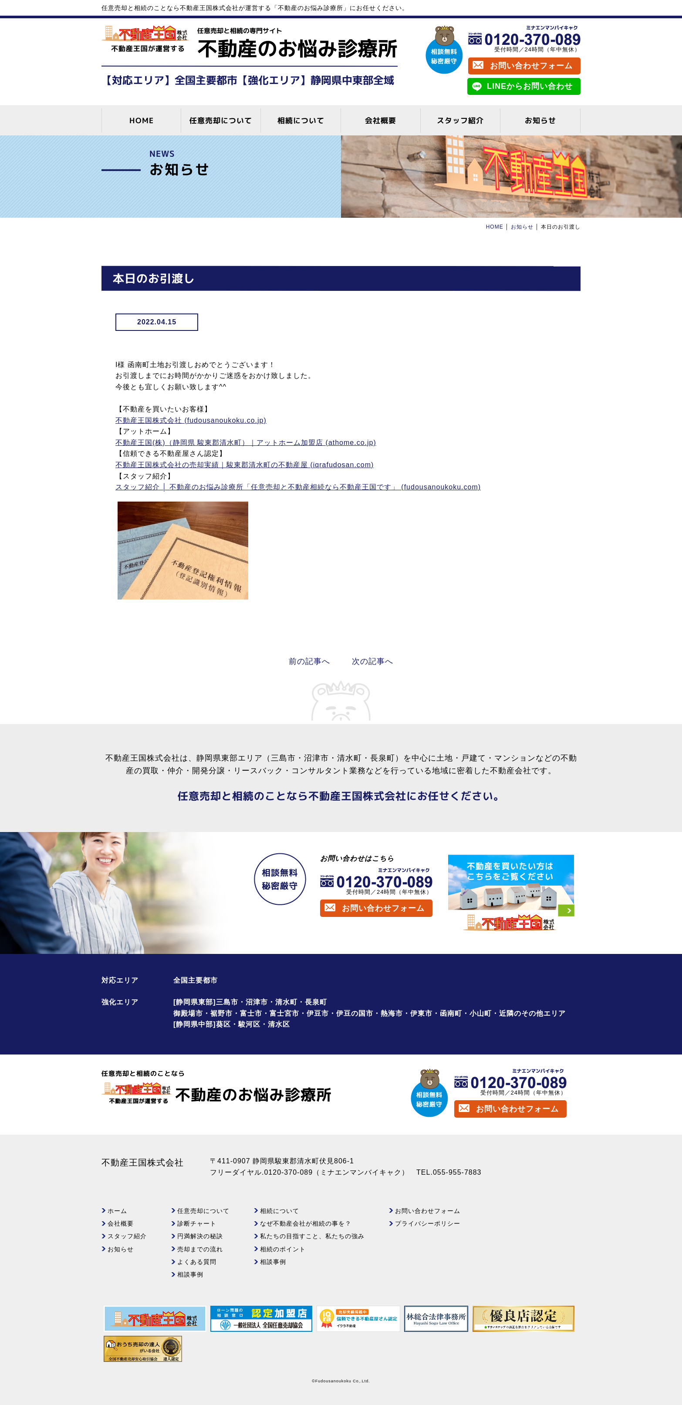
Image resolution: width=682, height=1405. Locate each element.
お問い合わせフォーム (531, 65)
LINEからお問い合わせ (530, 86)
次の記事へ (372, 661)
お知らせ (540, 120)
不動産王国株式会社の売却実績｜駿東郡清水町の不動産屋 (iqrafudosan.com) (244, 464)
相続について (300, 120)
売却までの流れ (200, 1249)
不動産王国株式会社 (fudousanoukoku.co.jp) (191, 420)
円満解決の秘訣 (200, 1236)
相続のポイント (283, 1249)
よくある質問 (196, 1261)
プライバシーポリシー (427, 1223)
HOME (141, 120)
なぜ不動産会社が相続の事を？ (305, 1223)
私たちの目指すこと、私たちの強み (312, 1236)
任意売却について (220, 120)
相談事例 (190, 1274)
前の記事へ (309, 661)
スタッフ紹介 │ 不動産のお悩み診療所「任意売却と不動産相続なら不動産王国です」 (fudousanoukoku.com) (298, 487)
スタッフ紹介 (460, 120)
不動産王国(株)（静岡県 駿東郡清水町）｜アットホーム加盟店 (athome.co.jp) (245, 442)
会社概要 (380, 120)
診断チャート (196, 1223)
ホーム (117, 1210)
